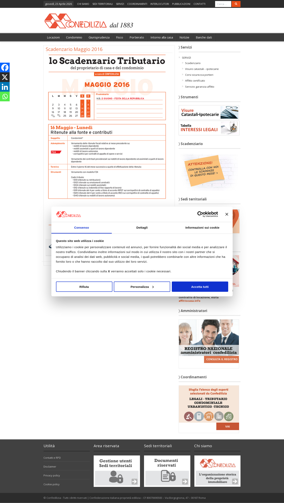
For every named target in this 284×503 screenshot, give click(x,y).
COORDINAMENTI (137, 4)
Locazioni (53, 37)
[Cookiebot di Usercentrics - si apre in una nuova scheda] (200, 214)
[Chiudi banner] (226, 214)
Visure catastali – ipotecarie (202, 69)
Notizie (184, 37)
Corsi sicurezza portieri (199, 75)
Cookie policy (52, 484)
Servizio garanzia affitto (199, 86)
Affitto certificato (195, 80)
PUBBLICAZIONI (181, 4)
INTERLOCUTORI (159, 4)
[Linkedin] (5, 87)
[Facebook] (5, 67)
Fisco (119, 37)
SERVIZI (120, 4)
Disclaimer (50, 466)
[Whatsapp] (5, 96)
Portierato (137, 37)
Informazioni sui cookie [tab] (203, 227)
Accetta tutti (200, 286)
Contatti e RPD (52, 457)
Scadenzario (193, 63)
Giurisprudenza (99, 37)
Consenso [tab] (81, 227)
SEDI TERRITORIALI (102, 4)
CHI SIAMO (83, 4)
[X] (5, 77)
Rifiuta (84, 286)
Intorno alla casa (161, 37)
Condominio (74, 37)
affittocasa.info (189, 301)
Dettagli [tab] (142, 227)
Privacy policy (52, 475)
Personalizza (142, 286)
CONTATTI (199, 4)
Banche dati (204, 37)
